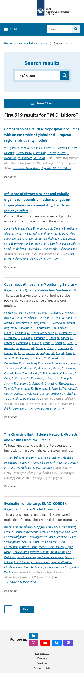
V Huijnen (10, 148)
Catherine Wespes (14, 244)
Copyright (42, 653)
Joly (58, 353)
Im (19, 353)
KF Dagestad (35, 463)
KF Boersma (59, 148)
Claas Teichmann (33, 567)
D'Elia (7, 333)
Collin (20, 313)
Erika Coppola (55, 532)
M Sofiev (9, 153)
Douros (25, 338)
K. (15, 353)
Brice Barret (71, 228)
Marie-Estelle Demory (51, 547)
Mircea (56, 368)
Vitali (70, 393)
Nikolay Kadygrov (34, 527)
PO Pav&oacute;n (42, 468)
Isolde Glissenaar (56, 244)
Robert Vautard (13, 527)
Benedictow (22, 323)
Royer (7, 318)
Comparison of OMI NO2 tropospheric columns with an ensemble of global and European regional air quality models (41, 135)
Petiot (19, 318)
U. (23, 353)
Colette (8, 313)
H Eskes (21, 148)
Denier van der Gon (43, 333)
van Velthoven (54, 393)
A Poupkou (33, 148)
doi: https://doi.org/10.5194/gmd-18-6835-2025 (34, 409)
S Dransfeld (11, 458)
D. (64, 323)
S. (60, 388)
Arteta (8, 323)
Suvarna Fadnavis (14, 228)
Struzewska (65, 383)
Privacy (42, 658)
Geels (70, 343)
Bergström (40, 323)
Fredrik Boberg (67, 527)
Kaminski (53, 358)
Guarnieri (9, 348)
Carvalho (24, 328)
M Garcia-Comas (66, 463)
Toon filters (45, 103)
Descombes (65, 333)
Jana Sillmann (22, 562)
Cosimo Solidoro (40, 562)
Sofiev (35, 383)
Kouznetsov (11, 363)
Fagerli (65, 338)
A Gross (61, 153)
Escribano (39, 338)
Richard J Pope (59, 233)
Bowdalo (56, 323)
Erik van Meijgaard (15, 537)
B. (13, 378)
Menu (14, 29)
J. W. (63, 358)
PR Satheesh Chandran (36, 233)
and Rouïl (32, 399)
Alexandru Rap (12, 233)
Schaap (64, 378)
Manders (42, 368)
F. (39, 313)
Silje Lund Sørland (61, 562)
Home (8, 43)
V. (63, 313)
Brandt (71, 323)
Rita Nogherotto (37, 537)
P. (15, 383)
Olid (6, 373)
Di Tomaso (10, 338)
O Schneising (23, 468)
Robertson (37, 378)
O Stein (51, 153)
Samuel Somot (30, 542)
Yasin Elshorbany (35, 228)
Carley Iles (52, 527)
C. (36, 318)
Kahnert (37, 358)
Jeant (58, 318)
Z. (9, 399)
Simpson (22, 383)
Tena (7, 388)
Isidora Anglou (67, 249)
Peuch (15, 399)
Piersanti (68, 373)
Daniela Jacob (21, 552)
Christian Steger (13, 567)
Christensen (43, 328)
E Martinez (53, 458)
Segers (51, 378)
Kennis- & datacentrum (33, 43)
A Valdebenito (24, 153)
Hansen (8, 353)
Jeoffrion (45, 353)
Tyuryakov (68, 388)
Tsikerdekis (41, 388)
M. (75, 318)
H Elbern (46, 148)
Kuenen (46, 363)
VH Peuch (39, 158)
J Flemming (39, 153)
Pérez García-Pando (26, 373)
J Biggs (22, 463)
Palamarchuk (51, 373)
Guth (50, 348)
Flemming (22, 343)
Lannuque (13, 368)
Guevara (25, 348)
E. (48, 313)
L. (52, 343)
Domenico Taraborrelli (25, 239)
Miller (31, 318)
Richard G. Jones (39, 552)
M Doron (40, 458)
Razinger (20, 378)
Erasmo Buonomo (14, 532)
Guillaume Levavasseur (50, 557)
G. (26, 313)
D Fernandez (26, 458)
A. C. (33, 328)
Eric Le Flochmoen (49, 239)
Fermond (44, 318)
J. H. (54, 328)
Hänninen (63, 348)
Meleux (69, 313)
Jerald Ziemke (54, 228)
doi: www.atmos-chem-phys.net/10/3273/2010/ (42, 168)
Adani (69, 318)
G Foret (72, 148)
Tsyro (55, 388)
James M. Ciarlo (28, 547)
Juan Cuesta (68, 239)
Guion (39, 348)
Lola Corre (71, 532)
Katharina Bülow (36, 532)
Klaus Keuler (57, 552)
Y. (14, 343)
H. (56, 333)
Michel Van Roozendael (26, 249)
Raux (7, 378)
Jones (69, 353)
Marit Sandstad (57, 537)
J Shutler (66, 458)
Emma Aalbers (49, 542)
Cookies (42, 663)
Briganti (9, 328)
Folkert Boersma (36, 244)
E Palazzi (49, 463)
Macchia (28, 368)
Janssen (30, 353)
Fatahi (8, 343)
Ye (5, 399)
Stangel (49, 383)
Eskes (52, 338)
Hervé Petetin (49, 249)
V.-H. (23, 399)
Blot (43, 313)
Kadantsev (22, 358)
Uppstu (18, 393)
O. (52, 318)
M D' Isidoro (25, 158)
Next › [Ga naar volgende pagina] (27, 609)
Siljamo (8, 383)
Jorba (7, 358)
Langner (74, 363)
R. (49, 323)
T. (49, 388)
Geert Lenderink (26, 557)
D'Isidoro (20, 333)
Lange (58, 363)
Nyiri (69, 368)
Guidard (55, 313)
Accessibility (42, 668)
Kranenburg (30, 363)
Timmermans (22, 388)
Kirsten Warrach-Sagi (57, 567)
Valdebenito (34, 393)
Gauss (58, 343)
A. (15, 313)
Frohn (46, 343)
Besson (33, 313)
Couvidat (63, 328)
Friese (35, 343)
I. (13, 333)
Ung (6, 393)
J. (14, 323)
